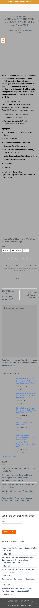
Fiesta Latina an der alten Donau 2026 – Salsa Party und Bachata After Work (26, 381)
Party (14, 15)
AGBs (27, 600)
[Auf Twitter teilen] (17, 258)
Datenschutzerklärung (16, 602)
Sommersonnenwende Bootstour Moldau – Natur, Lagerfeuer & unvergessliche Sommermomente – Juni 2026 (17, 477)
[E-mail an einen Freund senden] (21, 258)
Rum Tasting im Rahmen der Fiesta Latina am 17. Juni (18, 492)
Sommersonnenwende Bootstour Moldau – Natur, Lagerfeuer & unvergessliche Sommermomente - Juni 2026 (26, 441)
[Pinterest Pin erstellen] (25, 258)
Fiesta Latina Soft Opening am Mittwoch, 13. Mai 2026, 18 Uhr (18, 486)
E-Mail (4, 521)
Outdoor (8, 15)
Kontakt (30, 602)
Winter (15, 16)
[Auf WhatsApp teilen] (10, 258)
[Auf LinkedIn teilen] (29, 258)
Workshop (22, 16)
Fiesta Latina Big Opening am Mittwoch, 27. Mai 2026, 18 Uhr (19, 469)
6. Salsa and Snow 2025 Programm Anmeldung (30, 295)
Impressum (19, 600)
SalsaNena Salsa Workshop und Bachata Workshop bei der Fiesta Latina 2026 (17, 499)
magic (19, 32)
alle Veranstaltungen (9, 456)
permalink (22, 270)
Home (12, 600)
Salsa (19, 15)
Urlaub (30, 15)
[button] (3, 7)
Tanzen (24, 15)
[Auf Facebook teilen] (14, 258)
